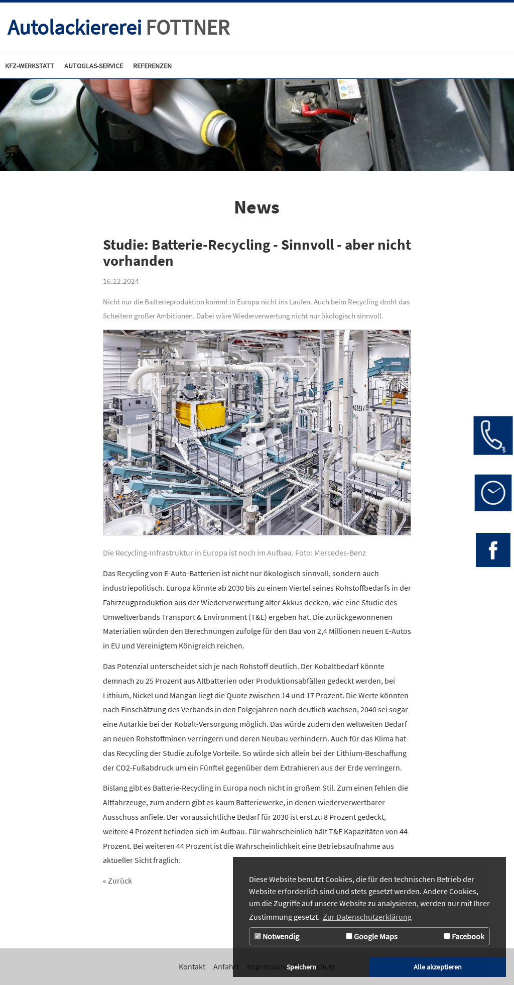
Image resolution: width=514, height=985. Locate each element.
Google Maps (372, 936)
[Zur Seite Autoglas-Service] (93, 65)
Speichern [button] (301, 966)
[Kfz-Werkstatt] (29, 65)
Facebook (464, 936)
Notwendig (276, 936)
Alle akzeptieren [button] (438, 966)
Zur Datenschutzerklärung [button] (367, 917)
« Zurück (117, 880)
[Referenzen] (152, 65)
